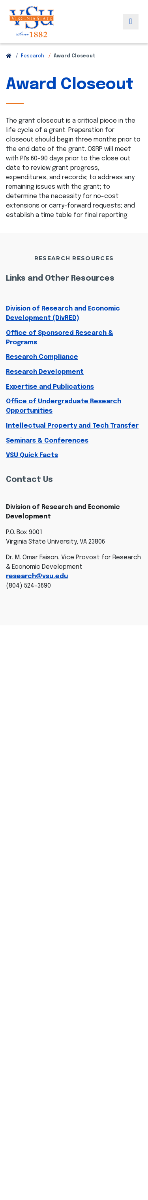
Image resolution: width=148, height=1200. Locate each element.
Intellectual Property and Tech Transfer (72, 426)
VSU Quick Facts (32, 455)
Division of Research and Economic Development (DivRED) (63, 313)
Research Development (45, 372)
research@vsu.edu (37, 576)
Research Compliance (42, 357)
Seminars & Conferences (47, 440)
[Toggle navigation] (131, 21)
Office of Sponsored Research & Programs (59, 338)
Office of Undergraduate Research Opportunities (63, 406)
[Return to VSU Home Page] (8, 56)
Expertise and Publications (50, 387)
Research (32, 56)
